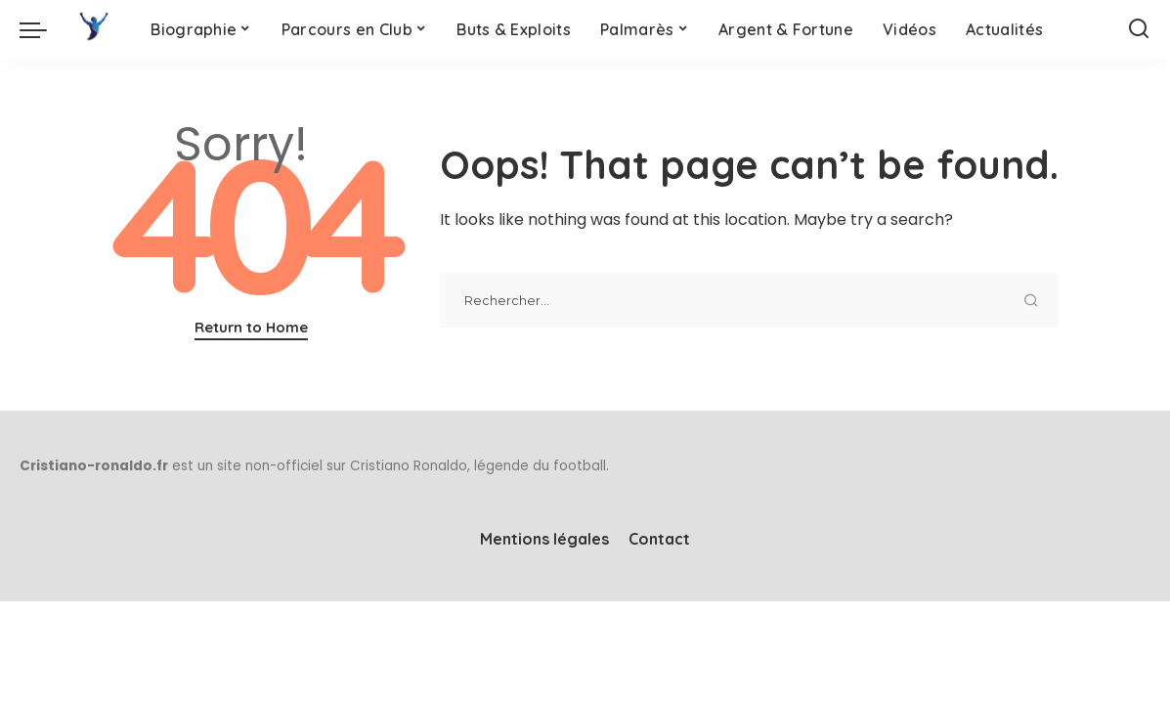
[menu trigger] (43, 29)
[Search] (1138, 29)
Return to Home (251, 327)
